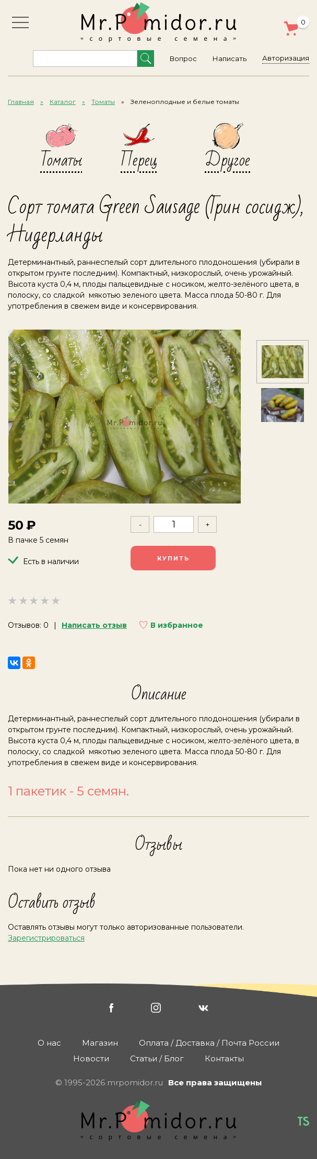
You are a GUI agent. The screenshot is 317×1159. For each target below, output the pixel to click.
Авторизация (285, 58)
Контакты (224, 1058)
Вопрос (183, 58)
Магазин (100, 1043)
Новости (91, 1058)
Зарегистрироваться (46, 938)
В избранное (176, 625)
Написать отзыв (94, 625)
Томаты (103, 102)
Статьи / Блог (157, 1058)
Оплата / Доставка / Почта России (209, 1043)
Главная (21, 102)
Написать (229, 58)
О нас (49, 1043)
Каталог (63, 102)
